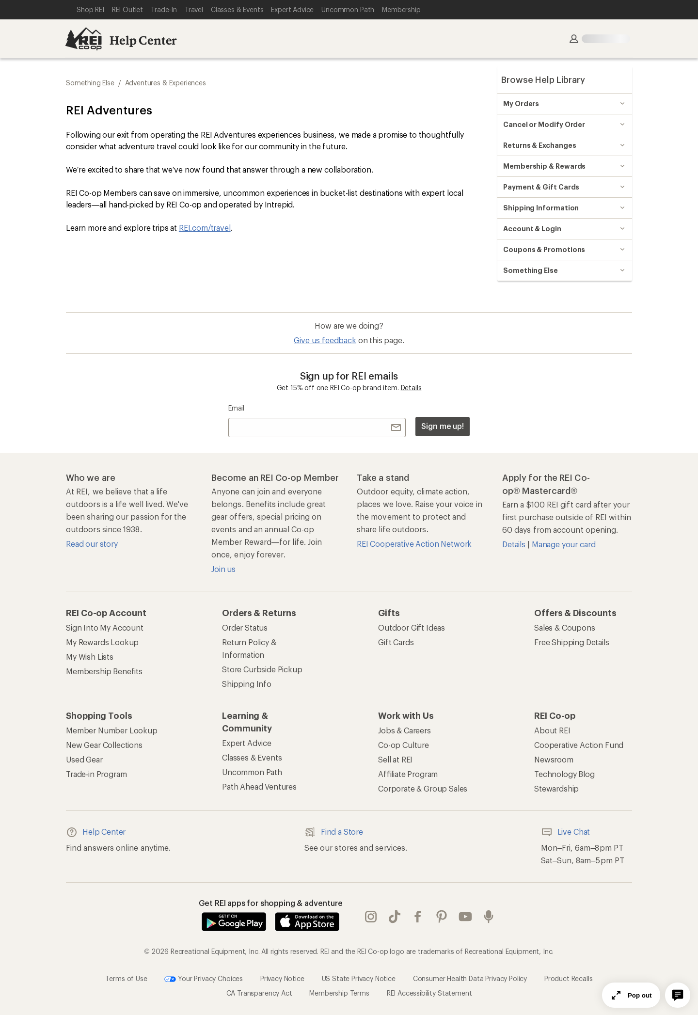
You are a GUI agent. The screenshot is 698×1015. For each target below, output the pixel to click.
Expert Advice (246, 742)
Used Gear (84, 759)
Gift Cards (395, 642)
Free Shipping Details (571, 642)
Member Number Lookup (112, 730)
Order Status (245, 627)
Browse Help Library (543, 79)
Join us (223, 568)
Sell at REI (395, 759)
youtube (465, 916)
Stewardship (556, 788)
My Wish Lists (89, 656)
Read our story (92, 543)
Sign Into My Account (104, 627)
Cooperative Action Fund (578, 744)
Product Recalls (568, 978)
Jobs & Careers (404, 730)
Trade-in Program (96, 773)
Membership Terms (339, 993)
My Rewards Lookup (102, 642)
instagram (371, 916)
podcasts (488, 916)
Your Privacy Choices (203, 979)
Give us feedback (325, 340)
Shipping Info (246, 683)
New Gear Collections (104, 744)
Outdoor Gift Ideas (411, 627)
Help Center (143, 40)
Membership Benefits (104, 671)
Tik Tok (394, 916)
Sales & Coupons (564, 627)
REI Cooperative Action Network (414, 543)
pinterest (441, 916)
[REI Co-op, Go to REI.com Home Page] (83, 38)
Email (236, 408)
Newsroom (553, 759)
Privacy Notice (282, 978)
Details (411, 387)
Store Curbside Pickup (262, 669)
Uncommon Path (252, 772)
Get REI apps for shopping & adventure (271, 902)
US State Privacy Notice (359, 978)
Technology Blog (564, 773)
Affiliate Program (408, 773)
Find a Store (333, 832)
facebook (418, 916)
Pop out (630, 995)
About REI (552, 730)
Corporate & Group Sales (422, 788)
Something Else (90, 83)
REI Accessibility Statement (429, 993)
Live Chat (565, 832)
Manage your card (563, 544)
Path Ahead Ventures (259, 786)
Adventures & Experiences (165, 83)
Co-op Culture (403, 744)
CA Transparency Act (259, 993)
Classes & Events (252, 757)
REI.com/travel (205, 227)
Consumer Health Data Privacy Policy (470, 978)
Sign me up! (442, 425)
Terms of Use (126, 978)
